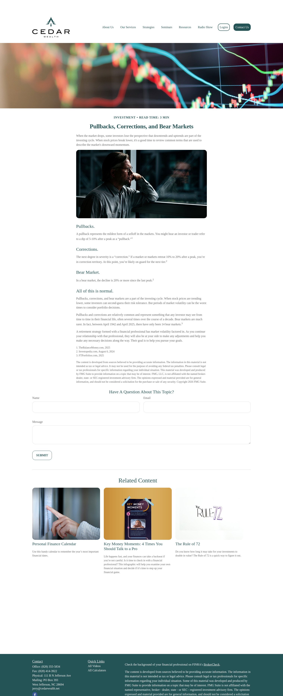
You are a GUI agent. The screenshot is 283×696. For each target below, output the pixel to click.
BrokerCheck (212, 653)
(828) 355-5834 (50, 655)
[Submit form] (42, 444)
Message (37, 410)
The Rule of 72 (187, 532)
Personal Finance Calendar (54, 532)
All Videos (94, 654)
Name (35, 386)
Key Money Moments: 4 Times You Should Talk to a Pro (133, 535)
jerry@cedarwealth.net (46, 677)
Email (146, 386)
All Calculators (97, 659)
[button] (108, 16)
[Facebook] (34, 683)
